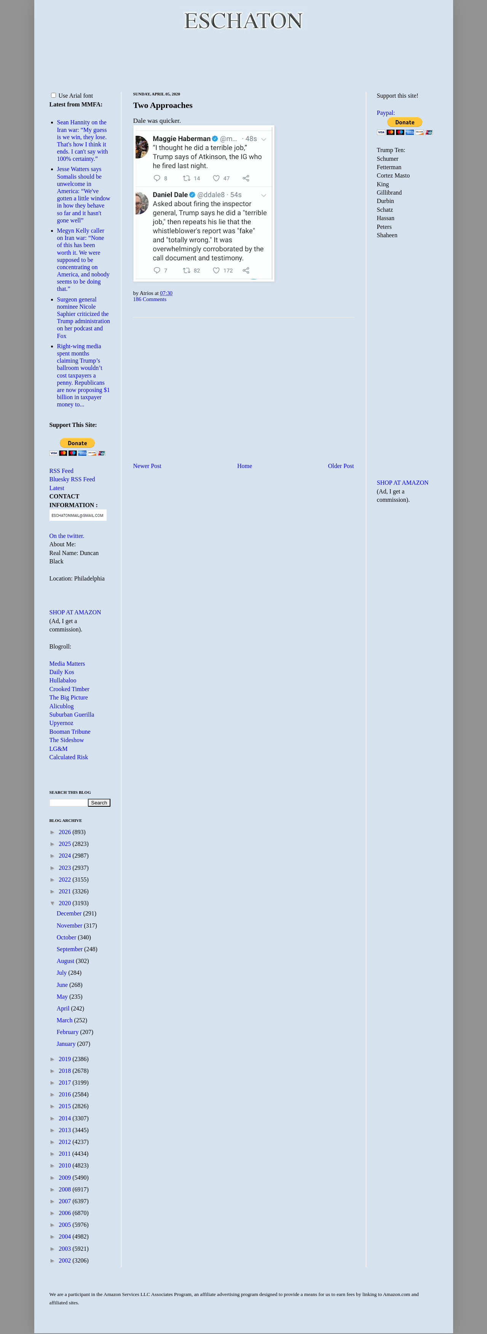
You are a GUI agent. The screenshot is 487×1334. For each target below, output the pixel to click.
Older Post (341, 466)
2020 (65, 903)
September (70, 949)
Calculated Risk (68, 757)
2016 (65, 1094)
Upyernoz (61, 723)
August (66, 961)
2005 (65, 1224)
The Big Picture (68, 697)
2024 (65, 855)
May (63, 996)
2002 (65, 1260)
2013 (65, 1130)
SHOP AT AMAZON (75, 612)
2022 (65, 879)
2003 (65, 1248)
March (65, 1020)
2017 (65, 1082)
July (63, 972)
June (63, 985)
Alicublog (61, 706)
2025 (65, 844)
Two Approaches (163, 105)
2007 (65, 1201)
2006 (65, 1213)
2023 (65, 867)
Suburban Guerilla (71, 714)
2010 (65, 1165)
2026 (65, 832)
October (67, 937)
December (70, 913)
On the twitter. (67, 536)
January (67, 1044)
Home (244, 466)
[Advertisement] (243, 61)
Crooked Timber (69, 689)
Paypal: (386, 112)
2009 (65, 1177)
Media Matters (67, 663)
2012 (65, 1142)
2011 (65, 1153)
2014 (65, 1118)
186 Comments (150, 299)
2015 (65, 1106)
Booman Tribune (70, 731)
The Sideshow (66, 740)
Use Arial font (72, 95)
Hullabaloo (63, 680)
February (68, 1032)
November (70, 925)
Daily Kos (61, 672)
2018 (65, 1071)
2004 (65, 1236)
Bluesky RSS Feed (72, 479)
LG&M (58, 749)
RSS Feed (61, 471)
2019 (65, 1059)
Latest (56, 488)
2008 (65, 1189)
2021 (65, 891)
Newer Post (147, 466)
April (64, 1008)
